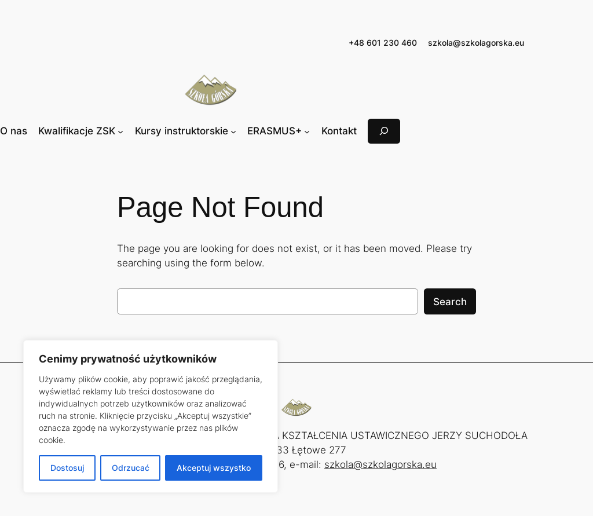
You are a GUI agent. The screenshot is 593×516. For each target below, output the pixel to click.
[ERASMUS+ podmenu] (307, 131)
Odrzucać (130, 468)
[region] (150, 416)
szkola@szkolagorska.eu (476, 42)
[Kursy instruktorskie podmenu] (233, 131)
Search (450, 302)
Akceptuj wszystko (214, 468)
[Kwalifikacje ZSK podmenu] (120, 131)
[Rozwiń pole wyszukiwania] (384, 131)
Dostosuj (67, 468)
